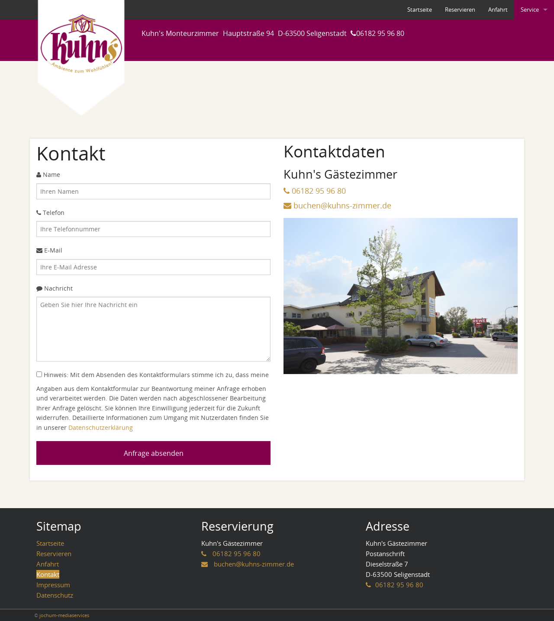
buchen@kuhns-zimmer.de (342, 205)
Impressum (53, 584)
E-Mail (49, 250)
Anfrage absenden (154, 453)
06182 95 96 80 (380, 33)
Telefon (50, 212)
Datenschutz (54, 595)
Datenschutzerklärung (100, 427)
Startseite (419, 9)
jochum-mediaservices (64, 615)
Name (48, 174)
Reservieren (460, 9)
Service (530, 9)
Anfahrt (498, 9)
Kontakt (47, 574)
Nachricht (54, 288)
